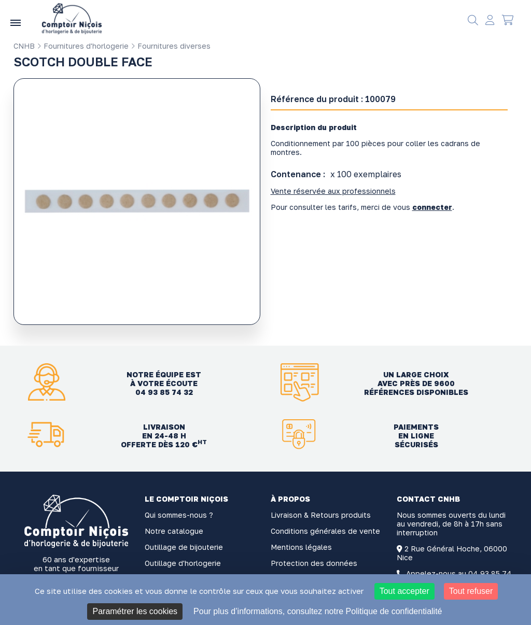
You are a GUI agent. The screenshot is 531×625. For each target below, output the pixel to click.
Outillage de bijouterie (184, 547)
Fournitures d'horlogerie (83, 45)
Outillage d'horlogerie (183, 563)
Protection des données (314, 563)
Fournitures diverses (171, 45)
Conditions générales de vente (325, 531)
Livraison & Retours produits (321, 514)
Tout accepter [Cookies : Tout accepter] (404, 591)
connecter (432, 207)
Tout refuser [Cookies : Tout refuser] (471, 591)
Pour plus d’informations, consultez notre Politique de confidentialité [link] (317, 611)
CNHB (24, 45)
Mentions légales (301, 547)
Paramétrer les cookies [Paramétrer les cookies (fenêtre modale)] (134, 611)
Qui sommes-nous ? (179, 514)
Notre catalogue (174, 531)
